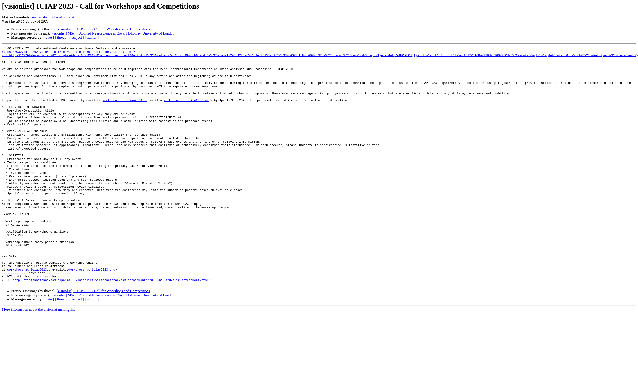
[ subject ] (76, 37)
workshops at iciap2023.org (126, 111)
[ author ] (92, 37)
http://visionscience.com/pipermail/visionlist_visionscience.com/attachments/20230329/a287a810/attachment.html (111, 327)
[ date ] (49, 37)
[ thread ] (61, 37)
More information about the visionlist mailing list (38, 356)
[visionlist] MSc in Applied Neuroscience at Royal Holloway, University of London (112, 33)
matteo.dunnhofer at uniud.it (53, 17)
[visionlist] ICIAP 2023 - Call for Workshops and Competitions (103, 29)
